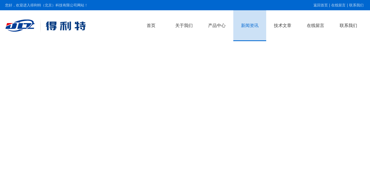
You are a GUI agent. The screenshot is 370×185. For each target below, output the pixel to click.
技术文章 (282, 25)
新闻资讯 (249, 25)
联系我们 (356, 5)
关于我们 (184, 25)
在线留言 (338, 5)
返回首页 (320, 5)
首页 (151, 25)
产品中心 (217, 25)
